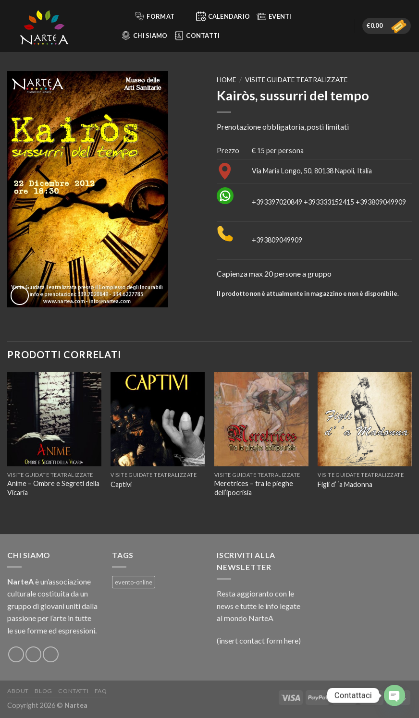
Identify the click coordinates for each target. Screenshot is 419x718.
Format (160, 16)
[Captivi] (158, 419)
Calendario (223, 16)
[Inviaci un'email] (51, 654)
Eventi (274, 16)
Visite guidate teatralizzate (296, 80)
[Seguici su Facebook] (16, 654)
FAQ (101, 690)
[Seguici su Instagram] (33, 654)
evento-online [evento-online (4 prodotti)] (133, 582)
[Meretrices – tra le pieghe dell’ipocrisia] (261, 419)
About (18, 690)
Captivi (121, 484)
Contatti (197, 35)
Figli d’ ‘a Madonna (345, 484)
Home (226, 80)
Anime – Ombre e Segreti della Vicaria (53, 488)
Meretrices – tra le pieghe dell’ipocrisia (253, 488)
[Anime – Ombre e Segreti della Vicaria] (54, 419)
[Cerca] (123, 16)
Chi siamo (144, 35)
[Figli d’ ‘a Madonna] (365, 419)
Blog (43, 690)
